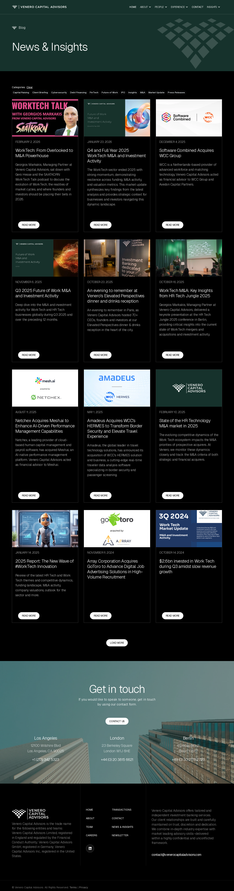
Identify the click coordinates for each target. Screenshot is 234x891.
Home (132, 7)
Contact (197, 7)
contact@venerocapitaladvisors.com (176, 868)
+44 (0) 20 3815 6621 (117, 772)
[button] (145, 7)
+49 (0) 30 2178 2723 (188, 772)
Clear (30, 87)
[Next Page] (117, 655)
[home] (39, 7)
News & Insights (122, 840)
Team (89, 840)
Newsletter (120, 848)
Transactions (121, 822)
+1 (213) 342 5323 (45, 772)
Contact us (117, 722)
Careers (91, 848)
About (90, 831)
